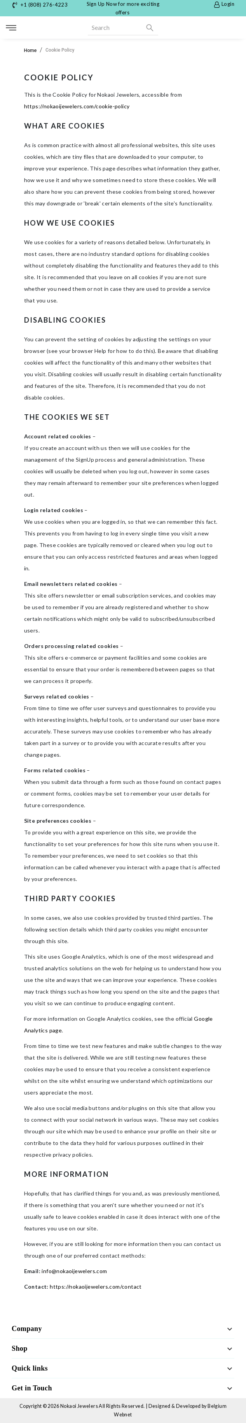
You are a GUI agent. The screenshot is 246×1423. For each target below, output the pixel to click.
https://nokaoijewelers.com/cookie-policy (77, 106)
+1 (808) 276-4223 (44, 5)
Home (30, 50)
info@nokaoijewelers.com (74, 1271)
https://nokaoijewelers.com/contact (96, 1286)
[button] (123, 1329)
